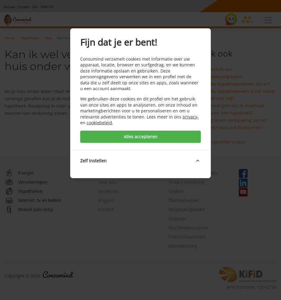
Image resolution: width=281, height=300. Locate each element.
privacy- (191, 117)
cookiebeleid (99, 122)
